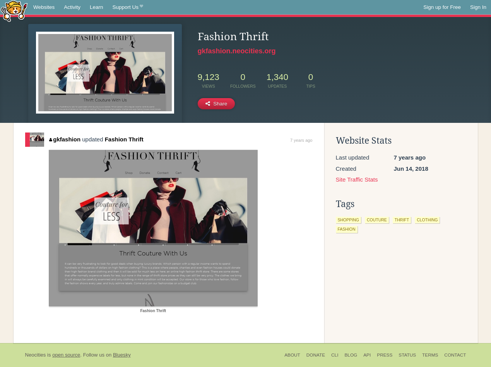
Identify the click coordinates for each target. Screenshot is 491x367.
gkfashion (64, 139)
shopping (348, 219)
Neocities (35, 355)
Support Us (128, 7)
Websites (44, 7)
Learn (96, 7)
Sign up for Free (442, 7)
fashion (347, 229)
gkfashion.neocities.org (237, 51)
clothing (427, 219)
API (367, 355)
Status (407, 355)
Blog (350, 355)
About (292, 355)
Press (384, 355)
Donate (315, 355)
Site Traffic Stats (357, 179)
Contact (455, 355)
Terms (430, 355)
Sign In (478, 7)
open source (66, 355)
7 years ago (301, 140)
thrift (402, 219)
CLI (334, 355)
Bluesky (122, 355)
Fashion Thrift (124, 139)
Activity (72, 7)
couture (377, 219)
